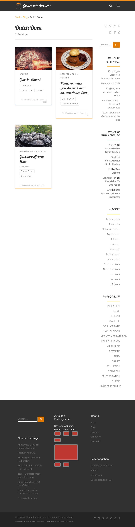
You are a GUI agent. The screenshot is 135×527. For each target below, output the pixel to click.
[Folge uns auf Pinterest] (110, 32)
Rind (117, 356)
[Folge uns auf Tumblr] (114, 32)
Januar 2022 (113, 259)
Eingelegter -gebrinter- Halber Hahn (111, 92)
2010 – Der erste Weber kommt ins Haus (110, 116)
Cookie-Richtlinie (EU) (101, 480)
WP (32, 522)
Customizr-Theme (64, 522)
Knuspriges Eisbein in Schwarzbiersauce (110, 75)
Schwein (114, 371)
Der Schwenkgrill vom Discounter (110, 193)
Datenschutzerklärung (102, 465)
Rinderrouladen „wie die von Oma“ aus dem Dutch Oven (74, 88)
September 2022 (111, 229)
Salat (116, 361)
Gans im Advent (30, 79)
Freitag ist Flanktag (27, 498)
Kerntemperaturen (114, 336)
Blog (25, 17)
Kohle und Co (110, 341)
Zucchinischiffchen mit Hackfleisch (29, 484)
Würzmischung (111, 386)
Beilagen (113, 306)
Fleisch (115, 316)
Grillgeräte (111, 326)
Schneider (109, 177)
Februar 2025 (113, 219)
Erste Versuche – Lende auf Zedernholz (111, 104)
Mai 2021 (115, 284)
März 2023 (114, 224)
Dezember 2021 (111, 264)
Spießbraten (111, 376)
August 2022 (113, 234)
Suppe (116, 381)
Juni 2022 (115, 244)
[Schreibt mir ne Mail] (110, 26)
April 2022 (115, 249)
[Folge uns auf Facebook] (114, 26)
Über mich (96, 441)
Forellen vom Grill (110, 83)
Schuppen (113, 366)
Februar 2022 (113, 254)
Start (17, 17)
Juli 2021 (115, 274)
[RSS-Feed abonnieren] (105, 26)
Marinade (113, 346)
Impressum (96, 475)
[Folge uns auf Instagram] (119, 26)
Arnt (112, 145)
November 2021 (111, 269)
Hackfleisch (111, 331)
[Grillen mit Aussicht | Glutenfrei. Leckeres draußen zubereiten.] (18, 5)
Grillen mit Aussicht (33, 517)
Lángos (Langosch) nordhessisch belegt (28, 492)
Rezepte (114, 351)
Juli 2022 (115, 239)
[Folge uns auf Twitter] (119, 32)
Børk (116, 311)
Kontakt (94, 470)
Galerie (114, 321)
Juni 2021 (115, 279)
